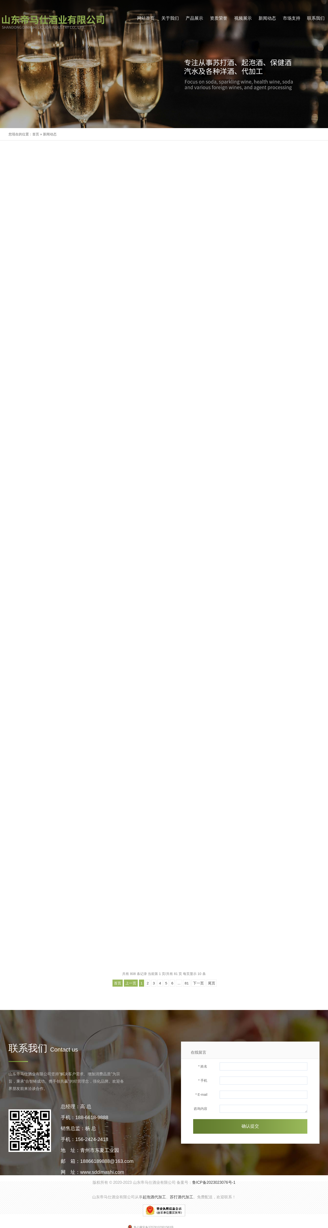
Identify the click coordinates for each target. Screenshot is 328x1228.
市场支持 (291, 18)
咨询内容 (200, 1109)
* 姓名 (202, 1066)
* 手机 (202, 1080)
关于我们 (170, 18)
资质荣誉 (218, 18)
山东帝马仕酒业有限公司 (154, 1182)
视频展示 (243, 18)
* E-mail (201, 1094)
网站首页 (146, 18)
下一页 (198, 983)
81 (187, 983)
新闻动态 (267, 18)
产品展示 (194, 18)
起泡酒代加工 (154, 1197)
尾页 (211, 983)
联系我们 (316, 18)
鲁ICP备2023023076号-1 (213, 1182)
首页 (35, 134)
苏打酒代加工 (181, 1197)
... (179, 983)
